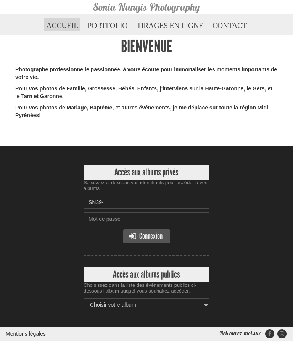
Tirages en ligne (170, 25)
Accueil (62, 25)
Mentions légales (26, 334)
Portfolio (107, 25)
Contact (230, 25)
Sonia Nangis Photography (146, 7)
